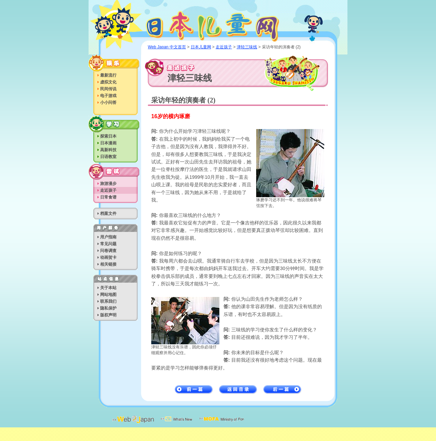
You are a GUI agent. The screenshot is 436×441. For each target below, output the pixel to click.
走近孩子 (224, 47)
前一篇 (194, 389)
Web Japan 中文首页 (167, 47)
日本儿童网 (219, 24)
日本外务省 (222, 423)
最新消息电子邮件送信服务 (177, 423)
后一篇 (282, 389)
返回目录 (238, 389)
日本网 (133, 423)
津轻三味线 (247, 47)
